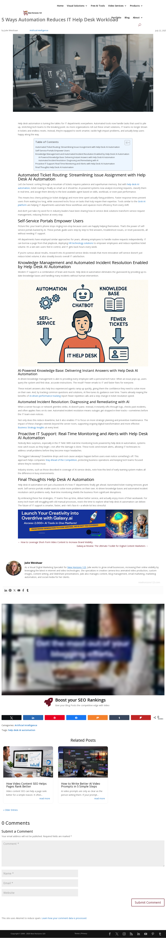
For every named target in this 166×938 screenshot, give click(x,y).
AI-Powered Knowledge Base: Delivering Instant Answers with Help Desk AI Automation (76, 157)
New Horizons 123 (76, 567)
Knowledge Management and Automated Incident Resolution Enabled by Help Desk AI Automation (82, 154)
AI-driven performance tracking (45, 395)
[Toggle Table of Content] (125, 142)
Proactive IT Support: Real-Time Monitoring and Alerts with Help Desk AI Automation (75, 163)
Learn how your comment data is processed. (64, 918)
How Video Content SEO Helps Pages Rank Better (26, 785)
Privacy (84, 933)
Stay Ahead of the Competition (61, 459)
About (136, 17)
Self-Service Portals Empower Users (52, 150)
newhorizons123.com (149, 582)
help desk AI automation (21, 730)
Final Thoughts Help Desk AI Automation (54, 167)
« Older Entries (10, 809)
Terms (77, 933)
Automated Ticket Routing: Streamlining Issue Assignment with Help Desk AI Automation (77, 147)
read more (44, 798)
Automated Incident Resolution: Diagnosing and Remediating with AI (68, 160)
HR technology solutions (81, 243)
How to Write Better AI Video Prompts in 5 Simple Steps (80, 785)
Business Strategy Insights (31, 427)
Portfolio (116, 17)
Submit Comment (148, 902)
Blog (127, 17)
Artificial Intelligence (39, 30)
